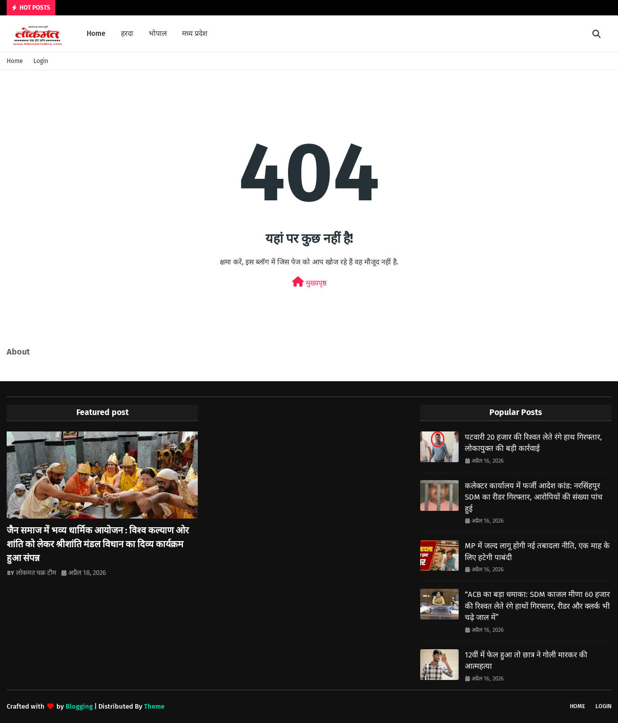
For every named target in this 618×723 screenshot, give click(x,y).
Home (15, 61)
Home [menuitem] (96, 33)
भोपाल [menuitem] (158, 33)
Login (40, 61)
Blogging (79, 706)
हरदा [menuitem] (127, 33)
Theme (154, 706)
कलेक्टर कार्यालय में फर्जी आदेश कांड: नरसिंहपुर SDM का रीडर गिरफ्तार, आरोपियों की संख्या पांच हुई (534, 497)
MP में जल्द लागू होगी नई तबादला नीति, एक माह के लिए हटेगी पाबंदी (537, 551)
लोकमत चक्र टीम (36, 572)
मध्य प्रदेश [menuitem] (195, 33)
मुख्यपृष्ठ (309, 282)
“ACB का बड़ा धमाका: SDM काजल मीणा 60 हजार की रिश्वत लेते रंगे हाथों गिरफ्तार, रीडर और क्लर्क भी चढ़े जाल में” (537, 606)
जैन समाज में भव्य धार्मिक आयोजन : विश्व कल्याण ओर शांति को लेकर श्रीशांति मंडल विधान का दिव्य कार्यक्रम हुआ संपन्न (98, 544)
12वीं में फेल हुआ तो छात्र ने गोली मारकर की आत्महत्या (526, 660)
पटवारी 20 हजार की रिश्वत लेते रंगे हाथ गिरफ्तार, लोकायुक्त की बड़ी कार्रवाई (533, 442)
